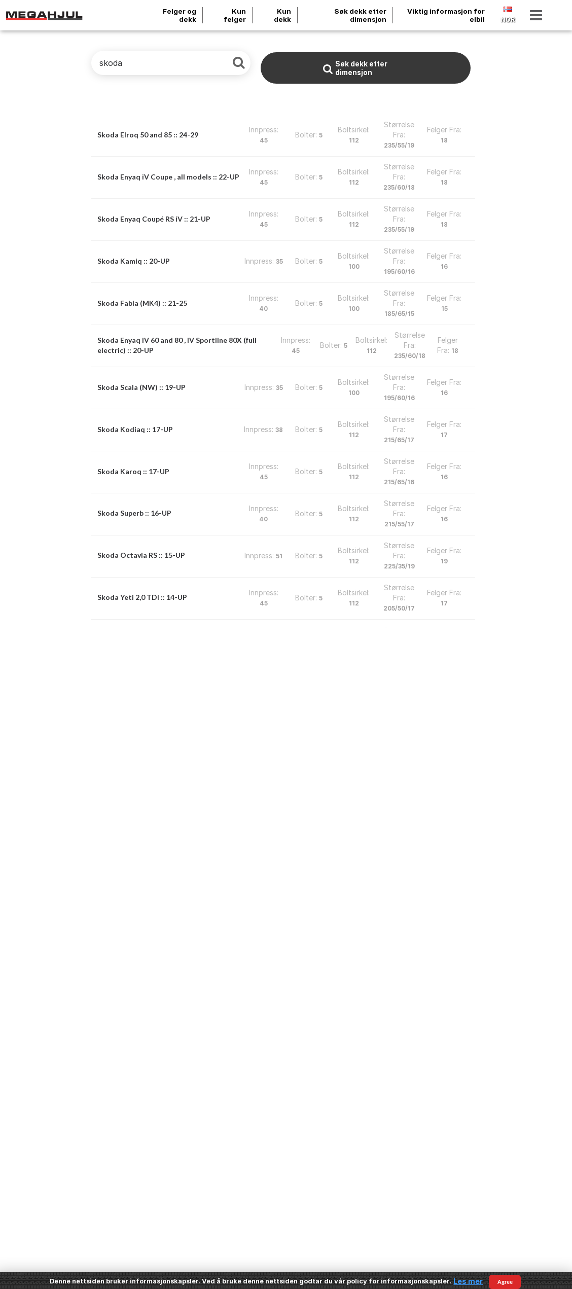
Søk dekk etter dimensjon (360, 15)
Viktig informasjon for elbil (446, 15)
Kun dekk (282, 15)
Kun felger (235, 15)
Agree (505, 1281)
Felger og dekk (179, 15)
